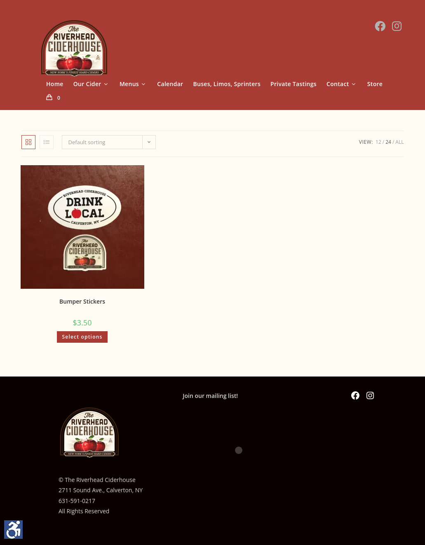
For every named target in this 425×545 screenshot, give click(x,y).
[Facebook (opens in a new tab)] (380, 26)
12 (378, 141)
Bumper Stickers (82, 301)
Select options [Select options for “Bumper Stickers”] (82, 336)
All (399, 141)
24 (388, 141)
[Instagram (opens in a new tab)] (397, 26)
